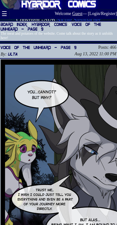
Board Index (14, 24)
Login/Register (102, 13)
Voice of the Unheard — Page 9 (38, 47)
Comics (60, 24)
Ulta (12, 54)
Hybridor (41, 24)
